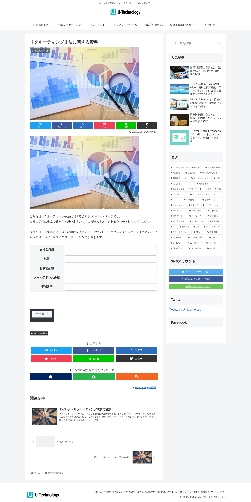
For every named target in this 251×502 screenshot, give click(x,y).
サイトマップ (216, 492)
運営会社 (201, 492)
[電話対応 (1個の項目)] (176, 173)
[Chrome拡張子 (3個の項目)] (196, 237)
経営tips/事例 (136, 492)
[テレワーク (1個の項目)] (197, 216)
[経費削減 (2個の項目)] (215, 221)
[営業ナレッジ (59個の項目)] (212, 199)
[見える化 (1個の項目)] (196, 167)
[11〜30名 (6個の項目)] (195, 243)
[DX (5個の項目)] (173, 226)
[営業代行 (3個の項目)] (194, 205)
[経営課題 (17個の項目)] (191, 173)
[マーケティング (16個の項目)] (198, 221)
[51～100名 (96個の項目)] (177, 248)
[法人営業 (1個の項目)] (182, 183)
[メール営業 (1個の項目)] (197, 210)
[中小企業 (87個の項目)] (191, 199)
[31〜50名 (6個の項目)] (214, 243)
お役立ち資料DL (39, 333)
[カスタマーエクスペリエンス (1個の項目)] (206, 194)
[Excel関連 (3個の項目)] (177, 237)
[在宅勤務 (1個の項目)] (214, 216)
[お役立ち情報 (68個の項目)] (178, 221)
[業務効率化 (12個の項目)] (209, 183)
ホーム (80, 492)
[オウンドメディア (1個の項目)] (201, 178)
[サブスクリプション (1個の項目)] (211, 173)
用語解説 (151, 492)
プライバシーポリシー (170, 492)
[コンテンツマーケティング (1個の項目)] (183, 189)
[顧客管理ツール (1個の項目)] (179, 178)
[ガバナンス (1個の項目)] (178, 210)
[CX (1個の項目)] (175, 199)
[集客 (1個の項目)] (217, 178)
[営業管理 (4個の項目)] (214, 232)
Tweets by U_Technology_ (186, 309)
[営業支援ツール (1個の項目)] (213, 167)
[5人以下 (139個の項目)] (215, 237)
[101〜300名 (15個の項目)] (196, 248)
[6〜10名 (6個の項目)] (177, 243)
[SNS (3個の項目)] (207, 226)
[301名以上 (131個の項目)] (214, 248)
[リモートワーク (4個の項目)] (180, 232)
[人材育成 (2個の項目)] (214, 210)
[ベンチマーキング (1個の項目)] (179, 167)
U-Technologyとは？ (117, 492)
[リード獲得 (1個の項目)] (205, 189)
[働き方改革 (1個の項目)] (178, 216)
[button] (219, 43)
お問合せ (189, 492)
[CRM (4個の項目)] (198, 232)
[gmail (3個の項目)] (217, 226)
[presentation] (54, 303)
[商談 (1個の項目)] (218, 189)
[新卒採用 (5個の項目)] (184, 226)
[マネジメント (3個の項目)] (178, 205)
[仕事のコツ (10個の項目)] (178, 194)
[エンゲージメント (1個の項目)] (212, 205)
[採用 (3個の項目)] (197, 226)
